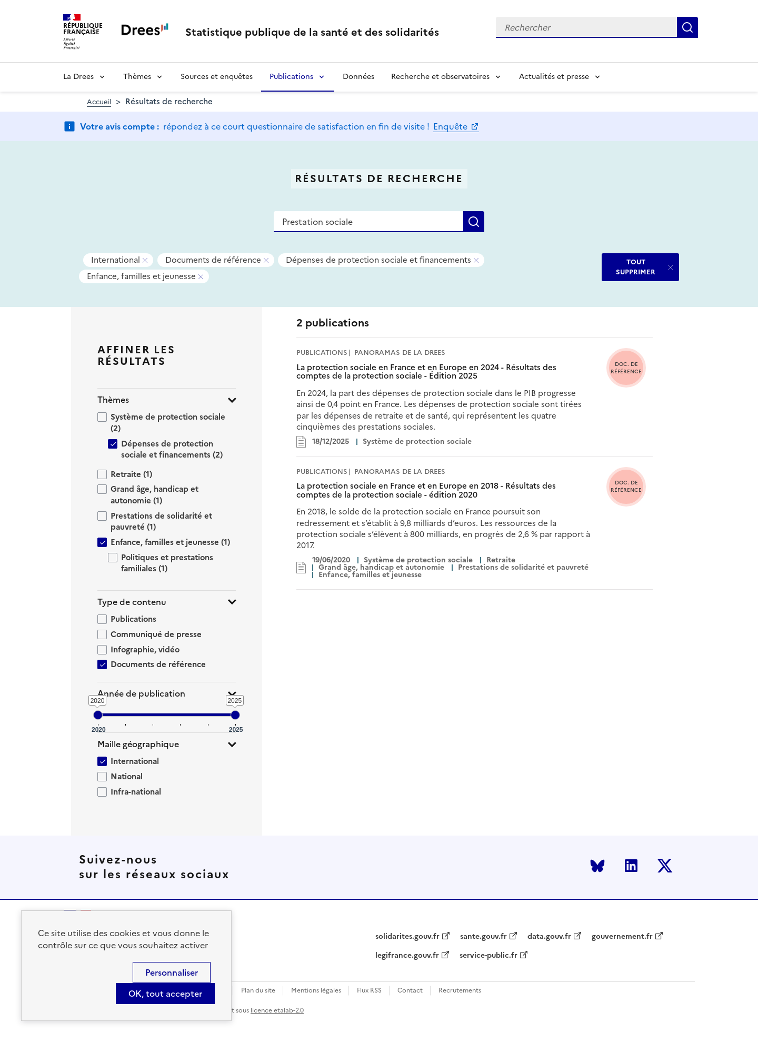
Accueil (99, 102)
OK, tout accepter (165, 993)
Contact (410, 990)
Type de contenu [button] (131, 602)
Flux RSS (369, 990)
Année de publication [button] (141, 694)
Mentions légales (316, 990)
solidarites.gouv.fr (407, 936)
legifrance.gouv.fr (407, 955)
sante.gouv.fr (483, 936)
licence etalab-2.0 (277, 1010)
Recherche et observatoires (440, 76)
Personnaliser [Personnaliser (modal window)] (171, 972)
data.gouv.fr (549, 936)
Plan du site (258, 990)
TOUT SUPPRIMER (635, 266)
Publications (291, 76)
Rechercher (687, 27)
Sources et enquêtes (217, 76)
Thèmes (137, 76)
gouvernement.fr (622, 936)
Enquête (451, 126)
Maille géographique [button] (138, 744)
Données (358, 76)
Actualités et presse (554, 76)
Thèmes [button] (113, 400)
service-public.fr (488, 955)
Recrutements (459, 990)
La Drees (78, 76)
